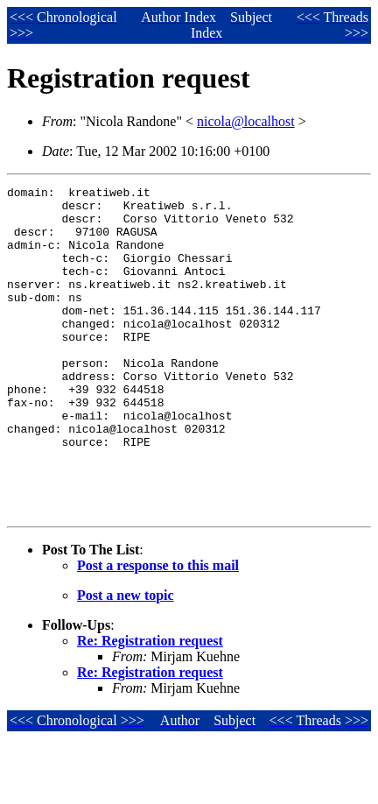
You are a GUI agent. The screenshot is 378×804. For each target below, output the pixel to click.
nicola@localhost (246, 121)
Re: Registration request (150, 706)
